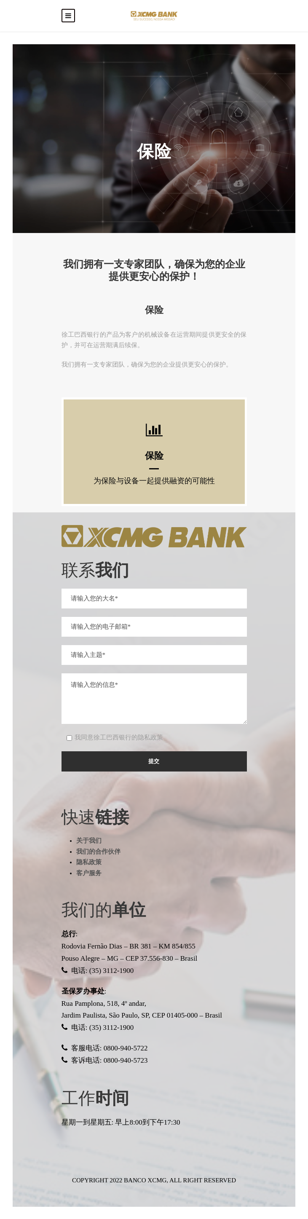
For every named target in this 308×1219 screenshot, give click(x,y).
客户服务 (89, 873)
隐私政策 (89, 862)
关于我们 (89, 840)
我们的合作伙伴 (98, 851)
